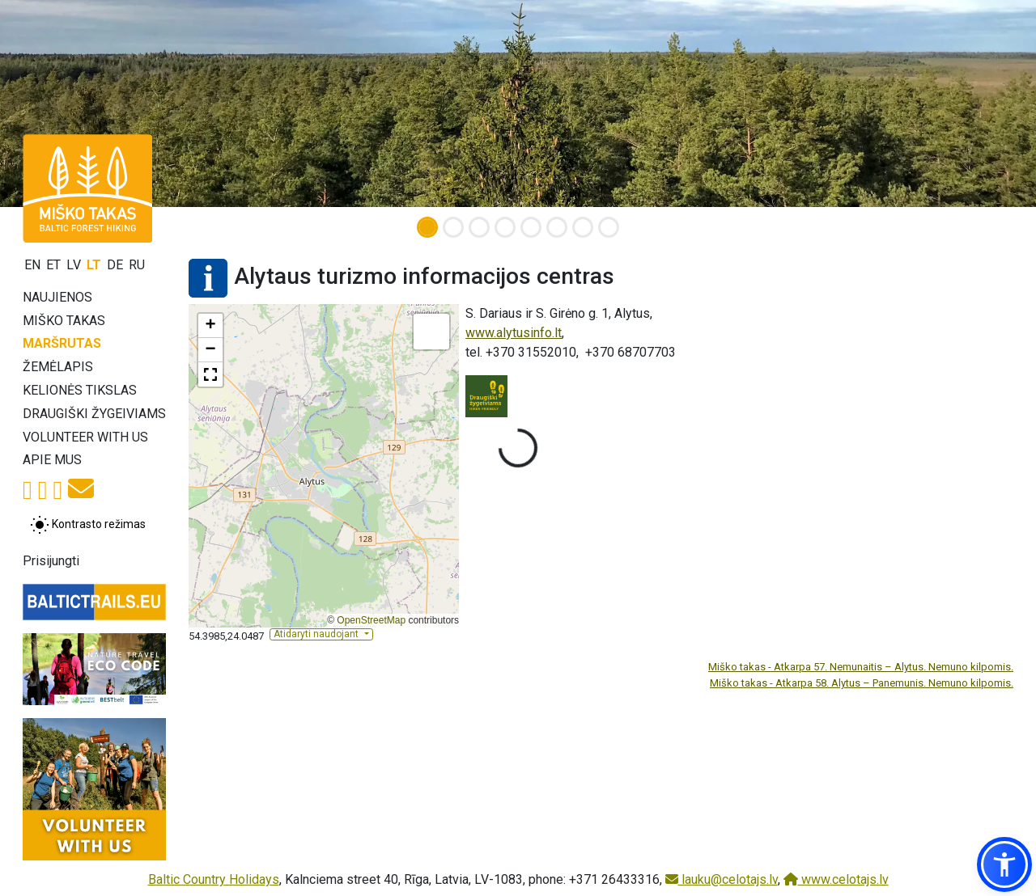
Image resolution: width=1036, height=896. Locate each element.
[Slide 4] (505, 227)
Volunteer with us (85, 437)
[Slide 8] (608, 227)
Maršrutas (62, 343)
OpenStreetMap (371, 620)
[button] (210, 326)
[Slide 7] (582, 227)
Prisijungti (51, 560)
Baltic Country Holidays (213, 879)
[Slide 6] (556, 227)
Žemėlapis (58, 366)
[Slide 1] (427, 227)
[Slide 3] (479, 227)
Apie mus (52, 459)
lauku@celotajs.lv (721, 879)
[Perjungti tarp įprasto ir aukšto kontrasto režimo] (88, 525)
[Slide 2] (453, 227)
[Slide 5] (530, 227)
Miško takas (64, 320)
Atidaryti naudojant (317, 634)
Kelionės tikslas (80, 390)
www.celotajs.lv (836, 879)
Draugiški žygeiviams (94, 413)
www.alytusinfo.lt (513, 332)
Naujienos (57, 297)
